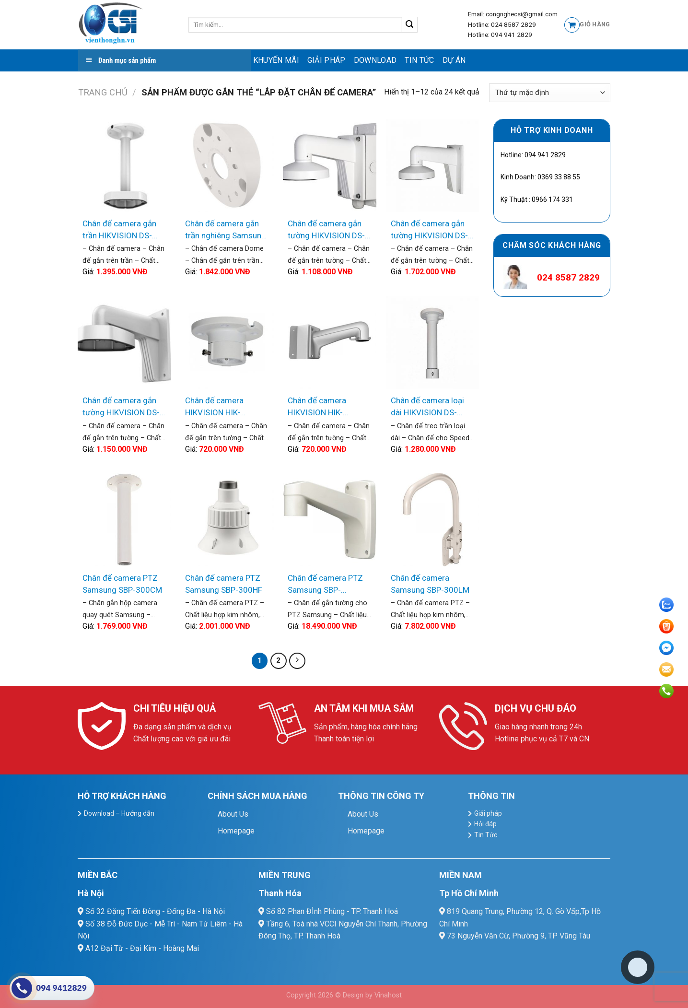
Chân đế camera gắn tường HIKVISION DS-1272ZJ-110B (326, 230)
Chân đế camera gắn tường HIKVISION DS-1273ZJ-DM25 (121, 407)
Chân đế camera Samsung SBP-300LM (430, 584)
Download (375, 60)
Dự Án (454, 60)
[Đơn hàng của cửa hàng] (549, 92)
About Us (233, 814)
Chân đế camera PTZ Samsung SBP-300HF (223, 584)
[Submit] (410, 25)
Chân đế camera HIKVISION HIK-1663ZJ (214, 407)
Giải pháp (326, 60)
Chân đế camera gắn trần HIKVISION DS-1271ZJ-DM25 (119, 230)
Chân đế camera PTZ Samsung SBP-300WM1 (325, 585)
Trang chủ (103, 92)
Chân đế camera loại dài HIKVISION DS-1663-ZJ (427, 407)
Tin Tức (419, 60)
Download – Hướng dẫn (119, 813)
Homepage (236, 830)
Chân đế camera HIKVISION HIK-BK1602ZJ (317, 407)
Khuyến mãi (276, 60)
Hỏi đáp (485, 824)
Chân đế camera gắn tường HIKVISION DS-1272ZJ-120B (429, 230)
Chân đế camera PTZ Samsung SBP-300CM (122, 584)
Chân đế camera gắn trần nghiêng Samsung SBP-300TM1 (225, 230)
